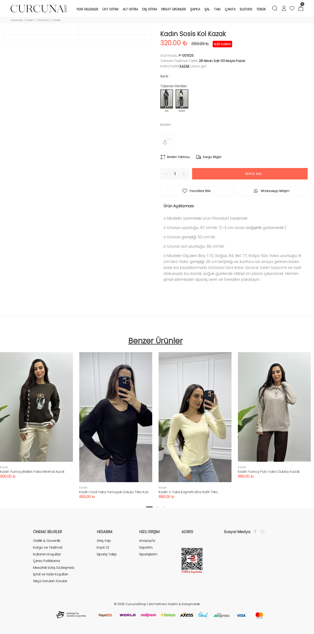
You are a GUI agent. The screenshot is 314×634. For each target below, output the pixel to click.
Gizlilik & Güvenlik (46, 540)
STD (168, 139)
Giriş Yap (104, 540)
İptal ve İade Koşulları (50, 574)
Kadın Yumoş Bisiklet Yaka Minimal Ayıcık (32, 471)
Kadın (30, 20)
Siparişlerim (148, 554)
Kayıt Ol (103, 547)
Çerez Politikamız (46, 560)
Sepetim (146, 547)
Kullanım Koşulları (47, 554)
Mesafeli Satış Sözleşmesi (53, 567)
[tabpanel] (115, 421)
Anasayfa (17, 20)
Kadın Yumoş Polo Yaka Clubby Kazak (269, 471)
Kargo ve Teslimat (48, 547)
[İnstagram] (261, 531)
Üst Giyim (43, 20)
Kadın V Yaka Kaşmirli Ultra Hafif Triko (188, 492)
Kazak (56, 20)
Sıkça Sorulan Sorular (50, 581)
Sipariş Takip (107, 554)
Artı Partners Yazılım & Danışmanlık (174, 604)
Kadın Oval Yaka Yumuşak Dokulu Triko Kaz (114, 492)
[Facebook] (256, 531)
